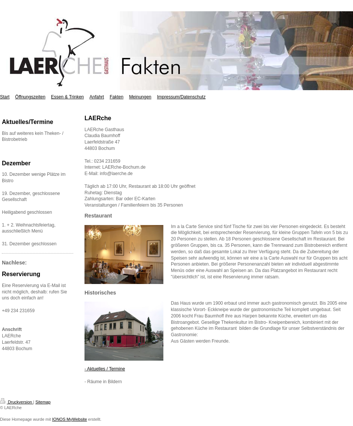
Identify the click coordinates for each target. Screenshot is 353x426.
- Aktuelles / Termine (104, 369)
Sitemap (42, 402)
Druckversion (16, 402)
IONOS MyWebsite (69, 419)
